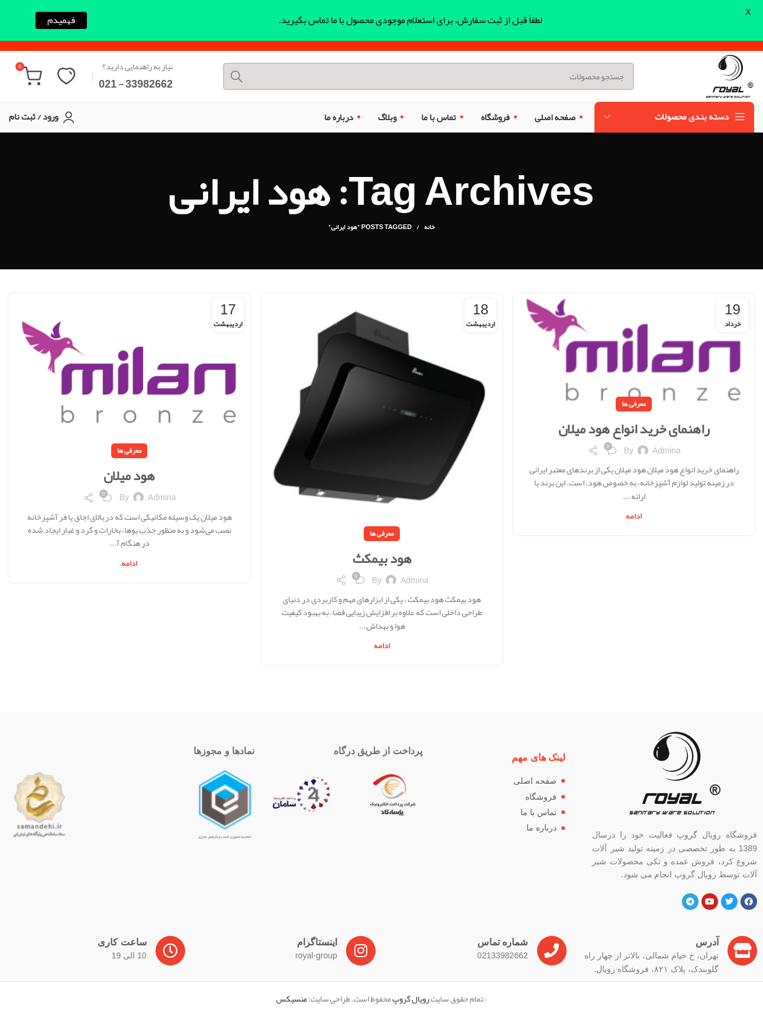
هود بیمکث (381, 559)
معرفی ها (634, 404)
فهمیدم (61, 20)
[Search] (422, 71)
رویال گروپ (410, 1000)
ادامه (634, 518)
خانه (429, 228)
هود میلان (129, 476)
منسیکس (291, 1000)
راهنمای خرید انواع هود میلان (633, 429)
